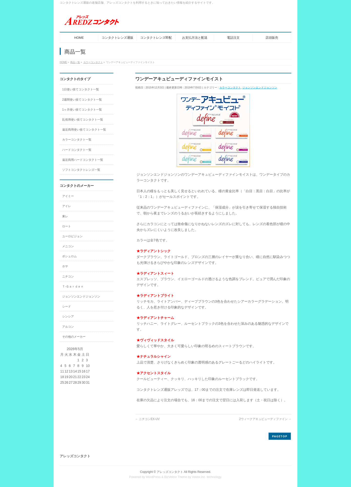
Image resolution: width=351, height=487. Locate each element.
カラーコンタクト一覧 (76, 139)
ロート (66, 226)
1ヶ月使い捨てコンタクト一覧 (82, 109)
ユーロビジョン (72, 236)
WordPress (153, 477)
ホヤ (65, 266)
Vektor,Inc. (199, 477)
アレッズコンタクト (170, 472)
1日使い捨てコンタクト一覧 (80, 89)
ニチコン (68, 276)
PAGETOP (279, 436)
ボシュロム (69, 256)
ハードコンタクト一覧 (76, 150)
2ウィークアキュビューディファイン (265, 419)
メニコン (68, 246)
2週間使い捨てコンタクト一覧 (82, 99)
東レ (65, 216)
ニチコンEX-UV (147, 419)
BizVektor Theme (175, 477)
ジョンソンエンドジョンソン (259, 87)
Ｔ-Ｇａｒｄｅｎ (73, 286)
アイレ (66, 206)
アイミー (68, 196)
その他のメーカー (74, 336)
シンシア (68, 316)
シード (66, 306)
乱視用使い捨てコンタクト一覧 (82, 119)
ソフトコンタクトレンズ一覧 (81, 170)
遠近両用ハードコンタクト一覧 (82, 160)
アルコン (68, 326)
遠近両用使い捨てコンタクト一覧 (84, 129)
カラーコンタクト (230, 87)
